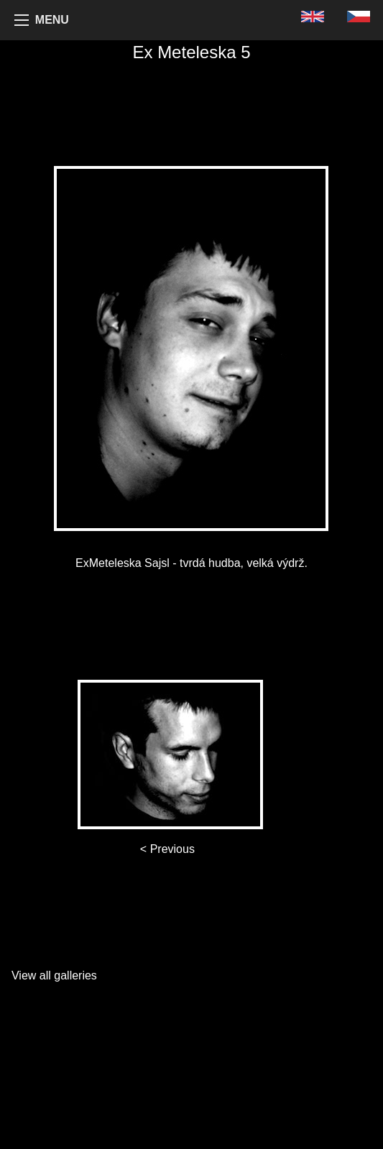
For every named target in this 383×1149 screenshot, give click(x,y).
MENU (52, 20)
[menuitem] (313, 16)
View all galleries (54, 975)
